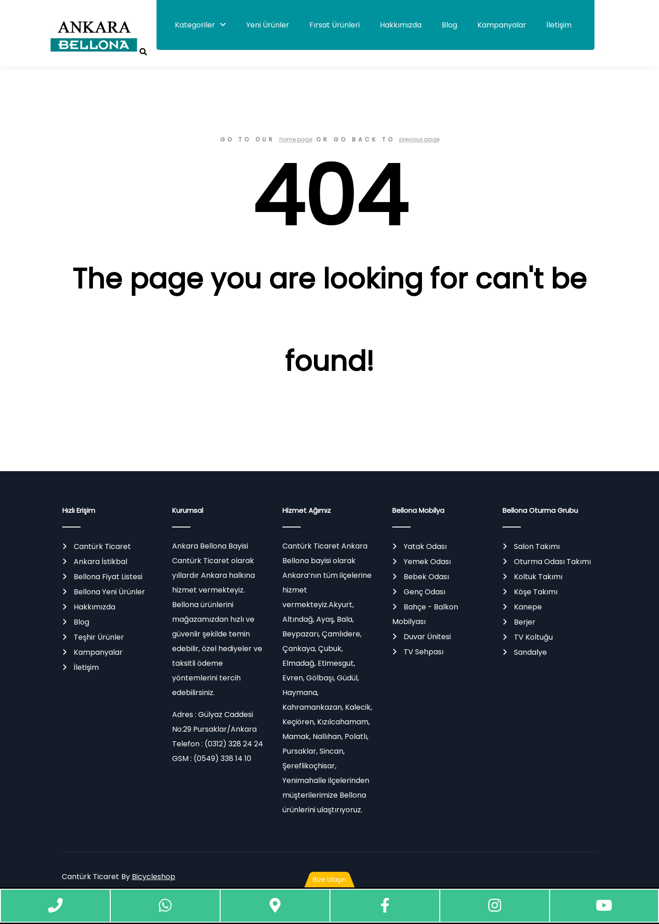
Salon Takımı (537, 546)
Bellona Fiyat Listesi (108, 576)
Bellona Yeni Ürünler (109, 592)
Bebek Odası (426, 576)
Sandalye (530, 652)
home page (295, 139)
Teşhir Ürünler (99, 637)
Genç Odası (424, 592)
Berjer (524, 622)
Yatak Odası (425, 546)
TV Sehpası (423, 652)
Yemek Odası (427, 561)
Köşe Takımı (535, 592)
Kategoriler (195, 25)
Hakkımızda (400, 25)
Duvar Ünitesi (427, 636)
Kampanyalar (501, 25)
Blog (449, 25)
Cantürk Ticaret (102, 546)
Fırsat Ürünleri (334, 25)
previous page (419, 139)
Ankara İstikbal (100, 561)
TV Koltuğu (533, 637)
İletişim (559, 25)
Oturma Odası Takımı (552, 561)
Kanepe (528, 607)
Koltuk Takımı (538, 576)
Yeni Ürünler (267, 25)
